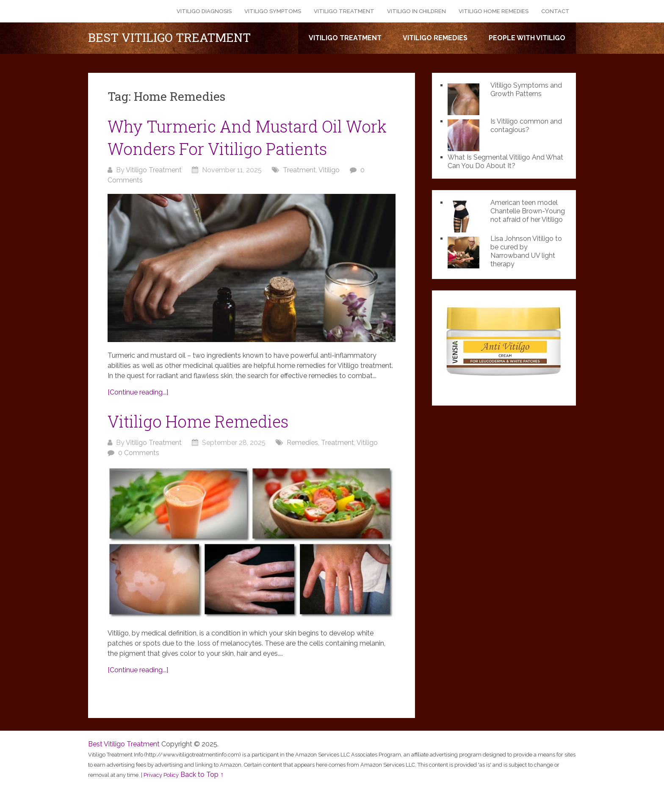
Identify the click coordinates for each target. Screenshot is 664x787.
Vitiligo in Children (416, 11)
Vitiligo (329, 170)
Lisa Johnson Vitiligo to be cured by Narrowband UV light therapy (526, 251)
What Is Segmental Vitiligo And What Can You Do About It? (505, 161)
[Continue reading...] (138, 392)
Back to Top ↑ (202, 774)
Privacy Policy (161, 775)
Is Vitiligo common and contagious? (526, 125)
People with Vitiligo (527, 38)
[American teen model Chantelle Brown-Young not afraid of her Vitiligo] (466, 215)
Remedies (302, 443)
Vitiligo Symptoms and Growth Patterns (526, 89)
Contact (555, 11)
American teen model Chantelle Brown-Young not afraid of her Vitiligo (527, 211)
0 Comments (138, 453)
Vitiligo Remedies (435, 38)
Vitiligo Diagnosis (204, 11)
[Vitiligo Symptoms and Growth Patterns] (466, 98)
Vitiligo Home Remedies (493, 11)
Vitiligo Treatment (344, 11)
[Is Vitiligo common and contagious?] (466, 134)
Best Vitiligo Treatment (169, 38)
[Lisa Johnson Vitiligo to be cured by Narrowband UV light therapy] (466, 251)
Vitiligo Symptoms (272, 11)
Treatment (299, 170)
